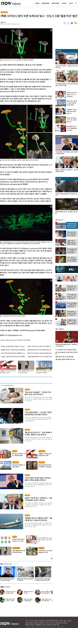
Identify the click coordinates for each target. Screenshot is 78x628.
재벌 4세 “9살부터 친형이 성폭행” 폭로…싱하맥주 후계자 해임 (24, 579)
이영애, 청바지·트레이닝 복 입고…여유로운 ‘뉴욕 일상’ (11, 600)
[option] (25, 574)
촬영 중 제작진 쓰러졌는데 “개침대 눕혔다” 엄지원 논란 (43, 579)
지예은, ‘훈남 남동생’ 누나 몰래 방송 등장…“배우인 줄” (29, 600)
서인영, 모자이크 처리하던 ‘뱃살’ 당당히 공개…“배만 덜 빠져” (47, 600)
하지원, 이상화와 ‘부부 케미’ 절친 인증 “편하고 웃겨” (47, 593)
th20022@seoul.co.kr (15, 335)
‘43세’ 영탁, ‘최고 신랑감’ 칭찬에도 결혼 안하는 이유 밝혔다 (11, 593)
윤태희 (2, 22)
